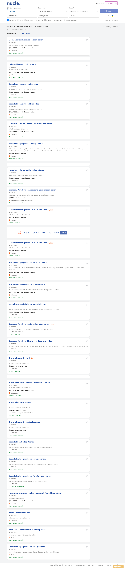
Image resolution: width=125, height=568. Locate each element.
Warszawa (14, 181)
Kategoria (41, 8)
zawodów (115, 20)
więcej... (67, 151)
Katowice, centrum (17, 332)
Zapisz (63, 233)
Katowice (14, 50)
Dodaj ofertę (111, 3)
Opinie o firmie (25, 33)
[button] (87, 40)
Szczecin (13, 95)
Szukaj (109, 11)
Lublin (12, 537)
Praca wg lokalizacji (55, 565)
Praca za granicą (79, 565)
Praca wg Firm (91, 565)
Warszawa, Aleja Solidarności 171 (22, 200)
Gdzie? (71, 8)
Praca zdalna (68, 565)
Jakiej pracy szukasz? (14, 8)
